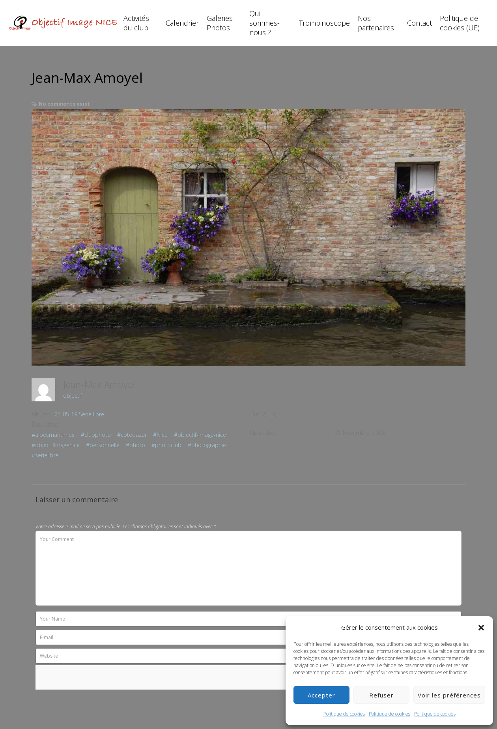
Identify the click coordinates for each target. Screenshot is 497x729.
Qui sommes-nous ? (264, 23)
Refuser (381, 695)
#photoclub (166, 445)
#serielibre (45, 455)
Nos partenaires (376, 22)
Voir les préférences (449, 695)
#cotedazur (132, 434)
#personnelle (103, 445)
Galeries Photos (220, 22)
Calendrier (182, 23)
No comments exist (64, 103)
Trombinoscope (324, 23)
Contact (419, 23)
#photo (135, 445)
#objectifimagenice (56, 445)
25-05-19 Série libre (79, 414)
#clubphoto (96, 434)
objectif (72, 395)
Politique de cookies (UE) (460, 22)
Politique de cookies (344, 713)
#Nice (160, 434)
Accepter (321, 695)
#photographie (207, 445)
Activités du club (136, 22)
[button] (481, 628)
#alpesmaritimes (53, 434)
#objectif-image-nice (200, 434)
